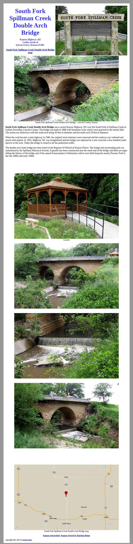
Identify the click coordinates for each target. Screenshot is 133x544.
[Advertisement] (66, 165)
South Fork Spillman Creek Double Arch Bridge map (30, 51)
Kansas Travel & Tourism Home (75, 535)
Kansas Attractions (51, 535)
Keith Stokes (27, 540)
